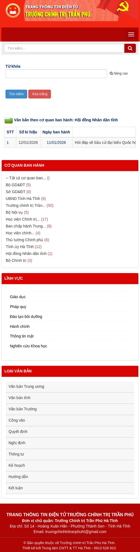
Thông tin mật (22, 336)
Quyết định (18, 431)
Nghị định (17, 443)
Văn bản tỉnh (20, 398)
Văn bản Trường (23, 409)
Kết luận (16, 488)
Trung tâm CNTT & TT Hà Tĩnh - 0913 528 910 (79, 548)
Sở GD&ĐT (15, 192)
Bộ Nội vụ (14, 212)
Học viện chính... (20, 233)
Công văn (17, 420)
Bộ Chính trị (16, 260)
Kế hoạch (17, 465)
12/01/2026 (28, 142)
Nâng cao (119, 73)
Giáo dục (18, 297)
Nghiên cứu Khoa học (28, 346)
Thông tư (16, 454)
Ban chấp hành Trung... (26, 226)
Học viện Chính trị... (23, 219)
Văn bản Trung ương (26, 386)
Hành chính (20, 326)
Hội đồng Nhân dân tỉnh (26, 253)
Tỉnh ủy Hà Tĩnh (20, 247)
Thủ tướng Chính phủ (24, 240)
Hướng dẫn (18, 476)
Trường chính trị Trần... (26, 205)
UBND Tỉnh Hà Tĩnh (23, 198)
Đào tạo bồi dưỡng (26, 316)
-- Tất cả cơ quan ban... (26, 178)
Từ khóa (13, 66)
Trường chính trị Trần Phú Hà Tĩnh (87, 543)
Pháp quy (18, 306)
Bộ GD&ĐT (15, 185)
